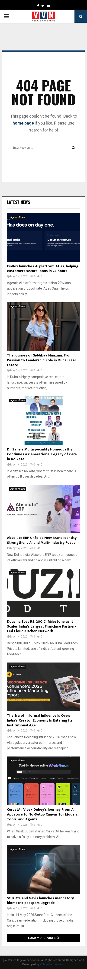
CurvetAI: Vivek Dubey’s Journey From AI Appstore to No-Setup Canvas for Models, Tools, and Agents (42, 814)
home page (23, 123)
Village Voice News (52, 964)
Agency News (17, 217)
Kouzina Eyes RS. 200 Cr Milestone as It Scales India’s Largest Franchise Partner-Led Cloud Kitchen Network (41, 627)
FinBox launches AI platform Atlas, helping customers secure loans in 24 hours (42, 268)
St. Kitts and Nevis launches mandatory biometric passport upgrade (40, 900)
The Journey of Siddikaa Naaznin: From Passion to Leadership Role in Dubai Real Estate (41, 360)
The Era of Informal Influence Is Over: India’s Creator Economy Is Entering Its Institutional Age (40, 720)
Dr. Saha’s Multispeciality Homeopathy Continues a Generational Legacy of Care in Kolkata (42, 454)
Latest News (18, 202)
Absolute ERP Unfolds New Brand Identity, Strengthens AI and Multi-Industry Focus (42, 540)
